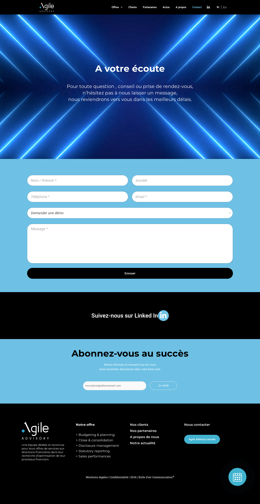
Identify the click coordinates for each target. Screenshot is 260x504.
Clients (132, 7)
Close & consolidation (96, 440)
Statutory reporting (94, 451)
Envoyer (130, 273)
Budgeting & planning (97, 435)
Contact (197, 7)
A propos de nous (144, 437)
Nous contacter (197, 425)
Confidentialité (119, 477)
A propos (181, 7)
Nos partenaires (143, 431)
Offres (117, 7)
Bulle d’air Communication (156, 477)
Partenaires (150, 7)
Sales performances (95, 456)
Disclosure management (99, 446)
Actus (166, 7)
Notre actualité (142, 443)
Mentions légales (97, 477)
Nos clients (139, 425)
